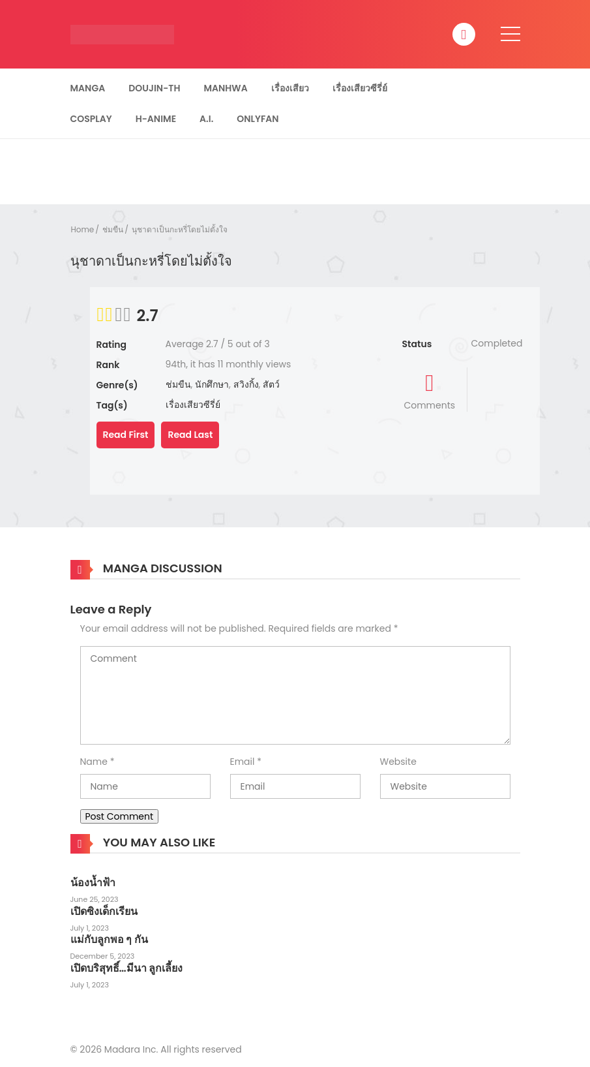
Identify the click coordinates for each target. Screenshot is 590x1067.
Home (83, 229)
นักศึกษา (212, 384)
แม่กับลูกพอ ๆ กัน (109, 939)
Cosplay (91, 118)
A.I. (206, 118)
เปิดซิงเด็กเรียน (104, 911)
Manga (88, 88)
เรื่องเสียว (290, 88)
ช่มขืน (112, 229)
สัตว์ (271, 384)
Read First (126, 434)
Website (398, 761)
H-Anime (156, 118)
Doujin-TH (154, 88)
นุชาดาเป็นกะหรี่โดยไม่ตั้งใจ (180, 229)
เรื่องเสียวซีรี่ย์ (359, 88)
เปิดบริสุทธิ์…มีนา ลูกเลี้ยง (126, 968)
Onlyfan (257, 118)
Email (242, 761)
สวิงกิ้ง (246, 384)
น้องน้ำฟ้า (92, 882)
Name (94, 761)
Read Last (190, 434)
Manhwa (225, 88)
